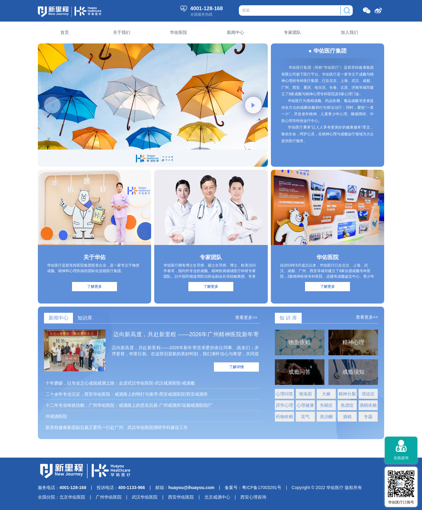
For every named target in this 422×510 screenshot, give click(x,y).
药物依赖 (284, 416)
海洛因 (305, 393)
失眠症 (326, 405)
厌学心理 (284, 405)
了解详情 (236, 367)
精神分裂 (347, 393)
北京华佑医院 (72, 497)
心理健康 (305, 405)
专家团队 (211, 257)
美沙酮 (326, 416)
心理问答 (284, 393)
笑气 (305, 416)
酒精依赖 (368, 405)
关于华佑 (94, 257)
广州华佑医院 (109, 497)
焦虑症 (347, 405)
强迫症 (368, 393)
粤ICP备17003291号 (261, 487)
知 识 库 (288, 317)
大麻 (326, 393)
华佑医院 (327, 257)
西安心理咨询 (253, 497)
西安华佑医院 (181, 497)
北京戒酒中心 (217, 497)
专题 (368, 416)
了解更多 (94, 286)
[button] (52, 105)
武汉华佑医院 (145, 497)
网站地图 (362, 503)
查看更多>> (246, 317)
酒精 (347, 416)
